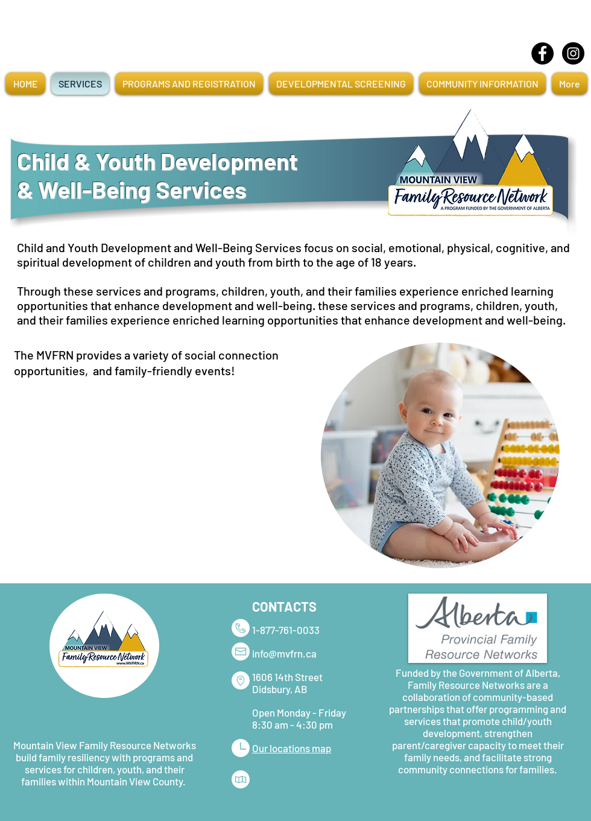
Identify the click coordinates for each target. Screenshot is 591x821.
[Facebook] (542, 53)
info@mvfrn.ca (284, 653)
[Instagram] (573, 53)
